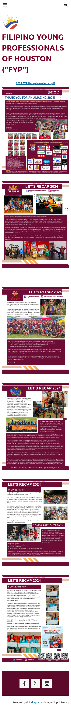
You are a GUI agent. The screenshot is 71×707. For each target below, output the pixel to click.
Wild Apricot (34, 702)
